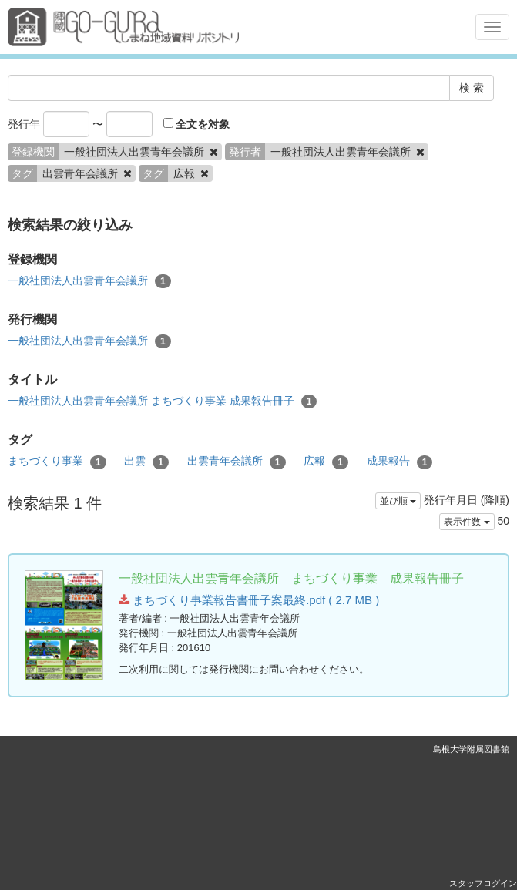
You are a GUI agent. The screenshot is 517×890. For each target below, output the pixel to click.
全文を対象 (196, 124)
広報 (326, 462)
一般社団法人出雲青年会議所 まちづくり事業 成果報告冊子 (162, 401)
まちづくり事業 (57, 462)
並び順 (398, 500)
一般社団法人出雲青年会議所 (89, 281)
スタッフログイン (483, 883)
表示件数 (466, 521)
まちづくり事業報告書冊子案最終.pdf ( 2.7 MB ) (249, 599)
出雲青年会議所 (236, 462)
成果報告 (400, 462)
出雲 (146, 462)
